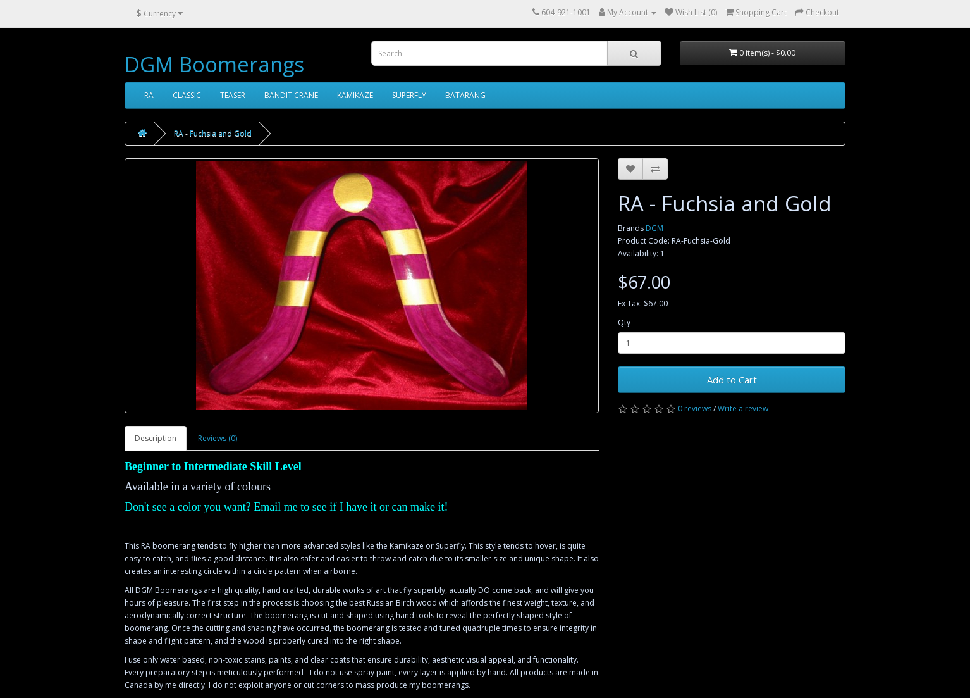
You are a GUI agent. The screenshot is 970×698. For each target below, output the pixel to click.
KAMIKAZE (355, 95)
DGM (654, 228)
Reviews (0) (217, 438)
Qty (624, 322)
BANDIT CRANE (291, 95)
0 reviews (694, 408)
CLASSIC (187, 95)
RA (149, 95)
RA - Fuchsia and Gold (213, 133)
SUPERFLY (409, 95)
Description (155, 438)
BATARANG (465, 95)
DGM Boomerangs (214, 64)
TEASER (232, 95)
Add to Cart (732, 379)
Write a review (743, 408)
